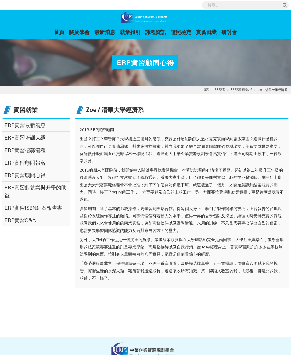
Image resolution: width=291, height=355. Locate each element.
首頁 (60, 32)
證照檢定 (181, 32)
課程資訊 (155, 32)
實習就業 (206, 32)
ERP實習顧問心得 (241, 89)
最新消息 (104, 32)
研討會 (229, 32)
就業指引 (130, 32)
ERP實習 (219, 89)
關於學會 (79, 32)
